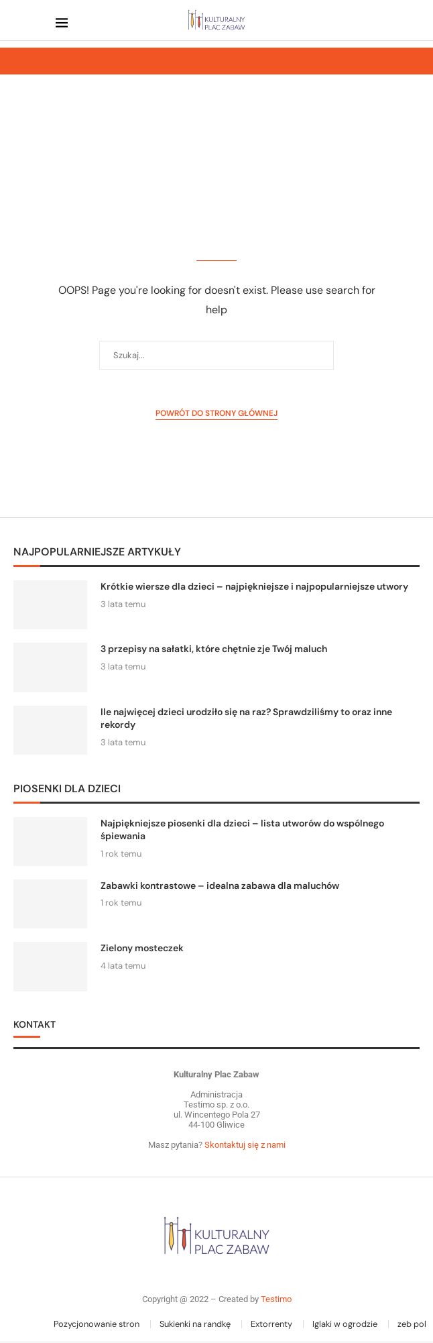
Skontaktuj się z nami (244, 1145)
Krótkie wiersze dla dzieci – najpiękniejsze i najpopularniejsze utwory (254, 586)
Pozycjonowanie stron (96, 1324)
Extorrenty (271, 1324)
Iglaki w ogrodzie (344, 1324)
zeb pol (411, 1324)
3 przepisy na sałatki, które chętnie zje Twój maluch (214, 649)
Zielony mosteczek (142, 948)
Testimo (276, 1299)
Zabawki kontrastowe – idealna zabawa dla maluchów (220, 885)
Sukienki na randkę (195, 1324)
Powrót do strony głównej (216, 413)
